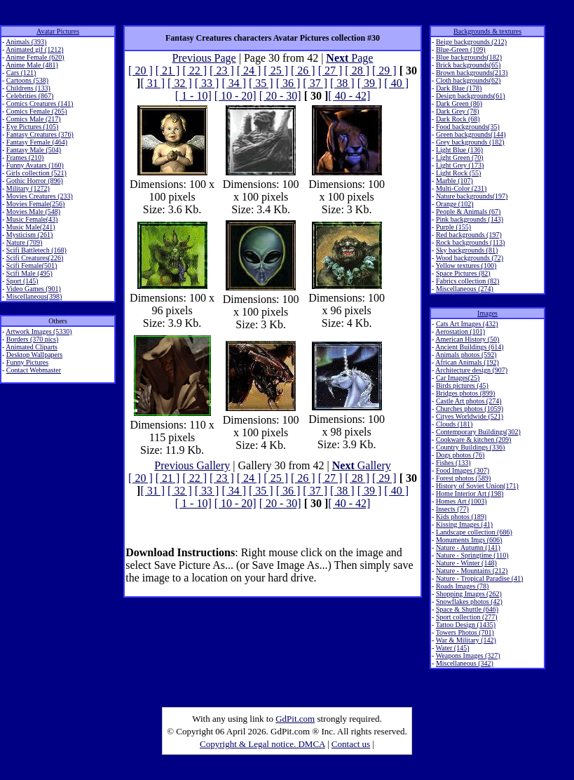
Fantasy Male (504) (33, 150)
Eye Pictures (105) (32, 126)
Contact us (351, 744)
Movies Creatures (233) (39, 196)
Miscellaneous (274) (464, 288)
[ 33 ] (207, 83)
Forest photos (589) (463, 478)
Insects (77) (452, 509)
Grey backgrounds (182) (470, 142)
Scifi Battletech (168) (36, 250)
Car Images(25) (457, 378)
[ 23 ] (222, 70)
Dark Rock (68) (458, 119)
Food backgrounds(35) (468, 126)
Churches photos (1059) (469, 408)
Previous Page (204, 58)
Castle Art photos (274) (469, 401)
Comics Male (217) (33, 119)
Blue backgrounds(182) (469, 57)
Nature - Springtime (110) (472, 555)
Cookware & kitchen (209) (473, 439)
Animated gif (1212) (34, 49)
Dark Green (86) (459, 103)
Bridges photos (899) (465, 393)
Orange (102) (455, 204)
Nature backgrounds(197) (471, 196)
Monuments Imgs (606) (469, 540)
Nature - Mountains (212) (471, 570)
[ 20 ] (140, 70)
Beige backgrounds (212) (471, 42)
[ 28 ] (357, 70)
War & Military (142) (466, 640)
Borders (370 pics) (32, 339)
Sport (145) (22, 281)
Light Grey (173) (460, 165)
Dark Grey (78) (457, 111)
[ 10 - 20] (235, 96)
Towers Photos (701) (465, 632)
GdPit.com (295, 718)
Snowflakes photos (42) (469, 601)
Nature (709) (24, 242)
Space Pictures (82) (463, 273)
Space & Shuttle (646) (467, 609)
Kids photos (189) (461, 516)
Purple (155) (453, 227)
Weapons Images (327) (468, 655)
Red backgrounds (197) (469, 234)
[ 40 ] (396, 83)
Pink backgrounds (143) (469, 219)
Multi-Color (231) (461, 188)
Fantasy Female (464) (36, 142)
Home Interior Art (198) (469, 493)
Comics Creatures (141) (40, 103)
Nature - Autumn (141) (468, 547)
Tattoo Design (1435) (466, 624)
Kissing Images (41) (464, 524)
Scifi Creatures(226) (34, 258)
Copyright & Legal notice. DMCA (262, 744)
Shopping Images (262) (469, 594)
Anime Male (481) (31, 65)
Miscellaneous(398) (34, 296)
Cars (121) (21, 72)
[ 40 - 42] (349, 96)
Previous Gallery (192, 465)
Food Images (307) (462, 470)
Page (349, 58)
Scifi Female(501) (31, 265)
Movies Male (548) (33, 211)
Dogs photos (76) (460, 455)
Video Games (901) (33, 288)
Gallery (361, 465)
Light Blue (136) (459, 150)
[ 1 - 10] (193, 96)
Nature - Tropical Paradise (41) (479, 578)
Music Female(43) (32, 219)
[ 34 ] (233, 83)
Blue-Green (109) (461, 49)
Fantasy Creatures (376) (40, 134)
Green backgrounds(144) (471, 134)
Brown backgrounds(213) (471, 72)
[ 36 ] (288, 83)
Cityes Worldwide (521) (469, 416)
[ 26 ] (303, 70)
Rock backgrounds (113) (470, 242)
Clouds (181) (454, 424)
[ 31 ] (152, 83)
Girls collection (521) (36, 173)
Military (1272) (28, 188)
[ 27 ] (330, 70)
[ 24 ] (249, 70)
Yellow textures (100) (466, 265)
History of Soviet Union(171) (477, 486)
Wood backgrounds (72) (469, 258)
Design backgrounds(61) (470, 96)
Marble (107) (454, 180)
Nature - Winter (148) (466, 563)
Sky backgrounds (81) (467, 250)
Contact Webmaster (33, 370)
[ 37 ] (315, 83)
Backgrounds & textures (487, 31)
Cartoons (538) (27, 80)
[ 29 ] (384, 70)
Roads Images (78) (462, 586)
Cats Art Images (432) (467, 324)
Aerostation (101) (460, 331)
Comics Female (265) (36, 111)
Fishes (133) (453, 462)
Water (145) (453, 648)
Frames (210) (25, 157)
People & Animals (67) (468, 211)
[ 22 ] (194, 70)
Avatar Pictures (57, 31)
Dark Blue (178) (459, 88)
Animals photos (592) (465, 354)
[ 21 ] (168, 70)
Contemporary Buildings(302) (478, 432)
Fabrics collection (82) (468, 281)
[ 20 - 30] (280, 96)
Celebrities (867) (29, 96)
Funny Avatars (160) (35, 165)
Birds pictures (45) (462, 385)
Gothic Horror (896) (34, 180)
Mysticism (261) (29, 234)
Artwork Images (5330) (38, 331)
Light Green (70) (460, 157)
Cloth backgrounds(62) (468, 80)
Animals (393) (26, 42)
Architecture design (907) (471, 370)
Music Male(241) (30, 227)
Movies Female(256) (35, 204)
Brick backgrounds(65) (468, 65)
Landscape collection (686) (474, 532)
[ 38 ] (342, 83)
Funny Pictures (27, 362)
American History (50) (467, 339)
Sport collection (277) (467, 617)
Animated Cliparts (31, 347)
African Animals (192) (467, 362)
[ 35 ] (261, 83)
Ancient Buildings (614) (469, 347)
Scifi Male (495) (29, 273)
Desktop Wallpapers (34, 354)
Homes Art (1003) (461, 501)
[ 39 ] (369, 83)
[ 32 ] (180, 83)
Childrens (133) (28, 88)
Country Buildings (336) (470, 447)
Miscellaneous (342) (464, 663)
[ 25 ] (276, 70)
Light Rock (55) (458, 173)
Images (487, 313)
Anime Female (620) (35, 57)
